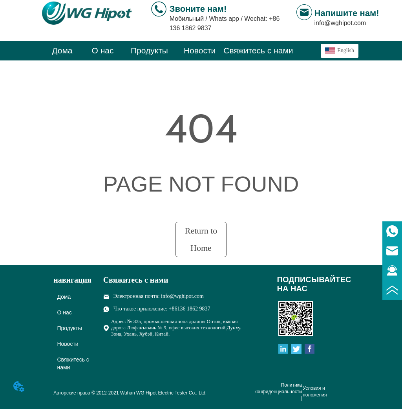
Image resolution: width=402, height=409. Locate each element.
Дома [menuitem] (62, 50)
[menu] (167, 50)
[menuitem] (149, 50)
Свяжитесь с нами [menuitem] (258, 50)
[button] (149, 50)
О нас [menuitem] (103, 50)
